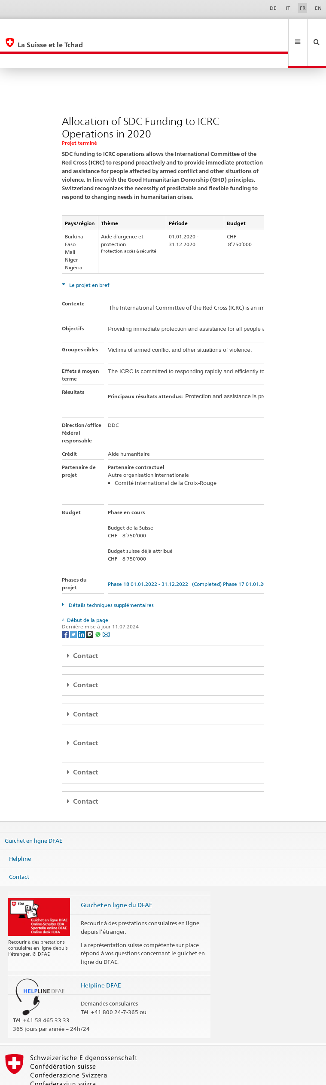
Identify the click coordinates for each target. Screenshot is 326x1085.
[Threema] (90, 605)
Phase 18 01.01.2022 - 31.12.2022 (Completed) (165, 555)
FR (303, 8)
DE (273, 8)
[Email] (106, 605)
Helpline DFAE (101, 956)
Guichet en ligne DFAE (33, 811)
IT (288, 8)
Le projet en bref (89, 256)
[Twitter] (74, 605)
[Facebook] (66, 605)
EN (318, 8)
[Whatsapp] (98, 605)
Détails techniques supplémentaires (110, 576)
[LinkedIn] (82, 605)
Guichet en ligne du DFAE (116, 876)
